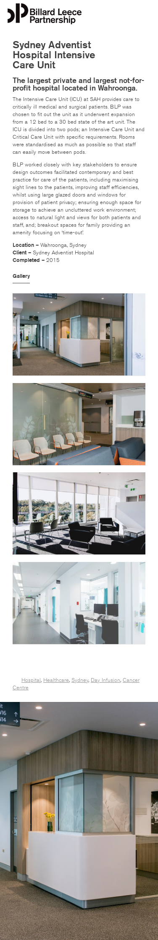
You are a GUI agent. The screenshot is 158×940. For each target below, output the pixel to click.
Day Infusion (105, 680)
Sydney (79, 680)
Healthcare (56, 680)
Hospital (31, 680)
